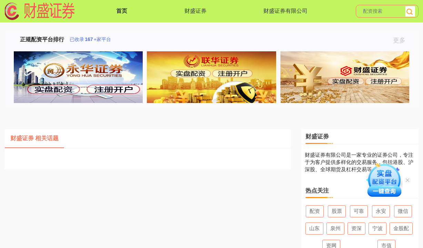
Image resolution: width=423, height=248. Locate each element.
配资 (315, 211)
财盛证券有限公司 (285, 11)
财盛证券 (195, 11)
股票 (337, 211)
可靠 (359, 211)
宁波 (377, 228)
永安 (381, 211)
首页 (121, 11)
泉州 (335, 228)
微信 (403, 211)
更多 (402, 40)
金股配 (401, 228)
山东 (314, 228)
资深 (356, 228)
